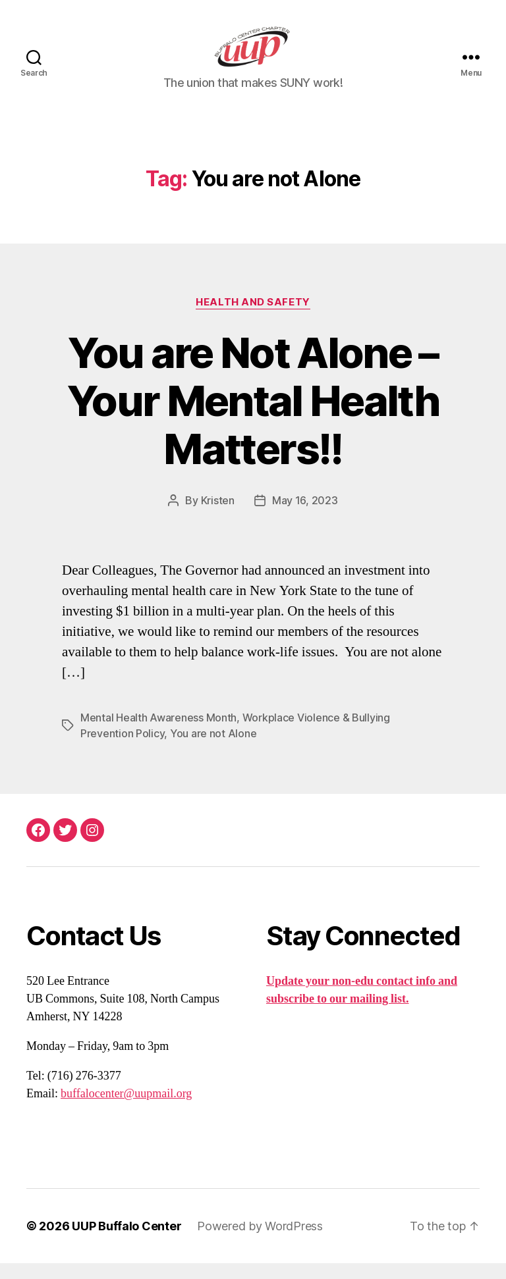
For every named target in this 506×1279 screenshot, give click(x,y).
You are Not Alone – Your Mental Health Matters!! (253, 415)
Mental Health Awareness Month (158, 733)
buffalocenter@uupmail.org (126, 1109)
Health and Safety (253, 317)
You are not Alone (213, 749)
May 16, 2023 (305, 516)
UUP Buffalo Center (126, 1242)
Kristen (218, 516)
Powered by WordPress (260, 1242)
